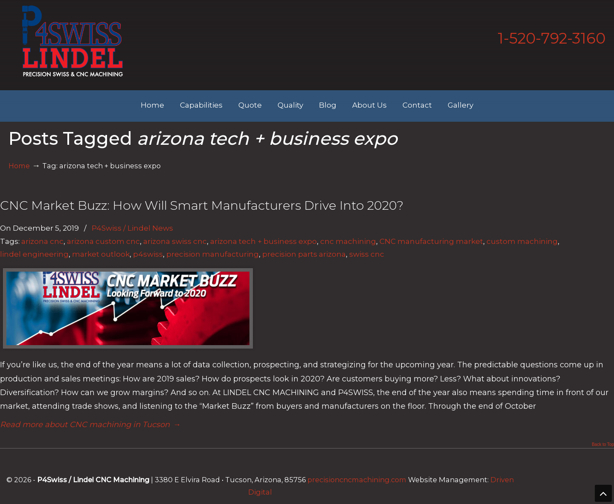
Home (19, 165)
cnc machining (348, 241)
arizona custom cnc (103, 241)
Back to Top (603, 444)
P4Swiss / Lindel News (132, 227)
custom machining (522, 241)
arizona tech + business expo (263, 241)
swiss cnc (366, 253)
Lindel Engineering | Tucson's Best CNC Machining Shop (72, 41)
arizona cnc (42, 241)
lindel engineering (34, 253)
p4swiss (148, 253)
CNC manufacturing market (431, 241)
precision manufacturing (212, 253)
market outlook (101, 253)
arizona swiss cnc (175, 241)
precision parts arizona (304, 253)
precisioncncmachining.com (356, 479)
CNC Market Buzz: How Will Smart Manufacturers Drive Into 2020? (201, 205)
